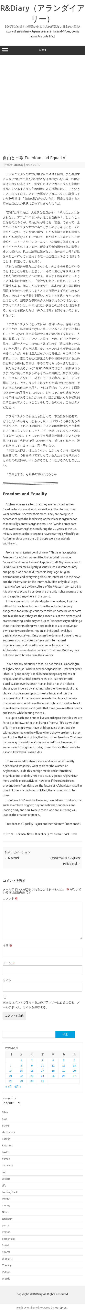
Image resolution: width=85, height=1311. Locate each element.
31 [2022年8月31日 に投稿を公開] (42, 1081)
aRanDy (18, 164)
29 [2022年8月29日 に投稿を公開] (21, 1081)
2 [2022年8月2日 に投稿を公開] (32, 1060)
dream (58, 833)
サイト (7, 980)
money (6, 1205)
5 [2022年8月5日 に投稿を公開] (63, 1060)
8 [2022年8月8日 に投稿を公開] (21, 1065)
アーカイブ (9, 1098)
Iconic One (23, 1307)
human (22, 833)
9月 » (17, 1086)
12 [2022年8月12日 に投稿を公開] (63, 1065)
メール (9, 963)
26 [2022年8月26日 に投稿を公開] (63, 1075)
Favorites (7, 1145)
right (66, 833)
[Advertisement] (42, 103)
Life (4, 1185)
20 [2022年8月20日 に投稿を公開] (74, 1070)
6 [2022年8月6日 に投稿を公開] (74, 1060)
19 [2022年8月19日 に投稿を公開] (63, 1070)
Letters (6, 1178)
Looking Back (9, 1192)
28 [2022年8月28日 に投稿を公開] (10, 1081)
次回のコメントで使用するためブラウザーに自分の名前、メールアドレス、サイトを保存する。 (41, 1005)
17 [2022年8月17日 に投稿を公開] (42, 1070)
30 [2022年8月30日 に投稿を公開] (31, 1081)
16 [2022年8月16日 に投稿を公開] (31, 1070)
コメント (10, 898)
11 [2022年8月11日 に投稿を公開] (53, 1065)
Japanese (7, 1165)
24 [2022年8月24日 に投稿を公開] (42, 1075)
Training (7, 1265)
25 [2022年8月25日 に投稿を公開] (53, 1075)
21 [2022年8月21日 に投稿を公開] (10, 1075)
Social (5, 1245)
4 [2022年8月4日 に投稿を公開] (53, 1060)
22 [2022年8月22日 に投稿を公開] (21, 1075)
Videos (6, 1272)
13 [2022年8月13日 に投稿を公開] (74, 1065)
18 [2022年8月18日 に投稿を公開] (53, 1070)
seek (74, 833)
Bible (5, 1112)
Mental (6, 1198)
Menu (42, 50)
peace (5, 1225)
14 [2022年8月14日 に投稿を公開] (10, 1070)
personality (8, 1238)
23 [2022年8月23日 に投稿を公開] (31, 1075)
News (30, 833)
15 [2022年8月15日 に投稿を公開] (21, 1070)
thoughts (40, 833)
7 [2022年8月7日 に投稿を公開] (10, 1065)
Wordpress (61, 1307)
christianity (8, 1132)
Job (4, 1172)
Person (6, 1231)
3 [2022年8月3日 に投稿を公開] (42, 1060)
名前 (7, 945)
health (5, 1152)
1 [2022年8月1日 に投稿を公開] (21, 1060)
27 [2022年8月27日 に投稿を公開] (74, 1075)
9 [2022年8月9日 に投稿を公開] (32, 1065)
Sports (6, 1251)
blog (4, 1118)
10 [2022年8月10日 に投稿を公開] (42, 1065)
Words (6, 1278)
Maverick (12, 858)
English (6, 1138)
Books (5, 1125)
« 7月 (8, 1086)
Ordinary (7, 1218)
